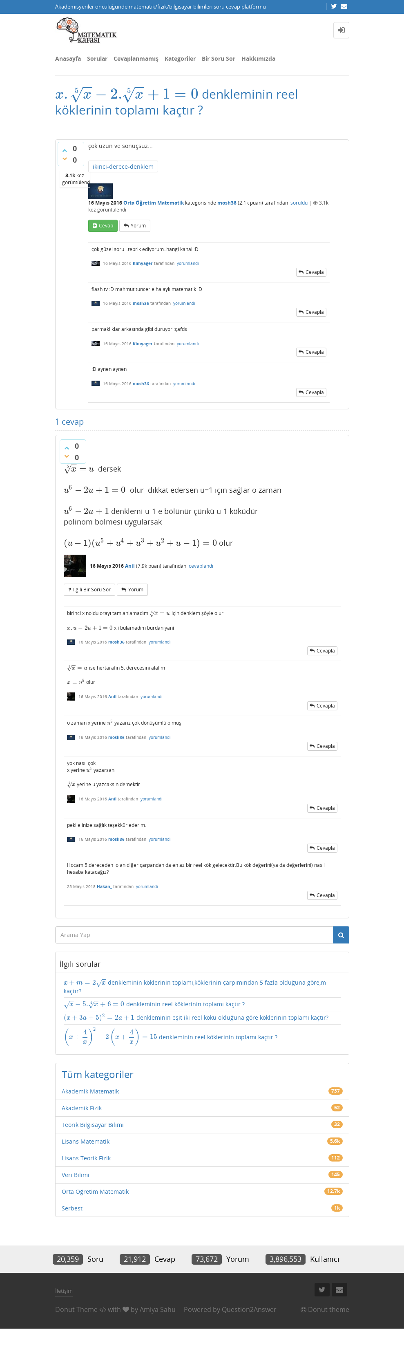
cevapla (315, 272)
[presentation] (127, 94)
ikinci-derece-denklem (123, 166)
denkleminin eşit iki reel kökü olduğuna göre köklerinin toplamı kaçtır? (196, 1018)
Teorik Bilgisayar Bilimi (93, 1125)
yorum (138, 225)
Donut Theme (76, 1309)
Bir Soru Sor (218, 58)
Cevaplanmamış (136, 58)
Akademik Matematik (90, 1091)
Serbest (72, 1208)
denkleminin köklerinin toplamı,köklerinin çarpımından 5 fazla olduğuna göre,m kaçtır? (195, 987)
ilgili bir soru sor (92, 589)
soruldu (299, 202)
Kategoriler (180, 58)
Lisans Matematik (85, 1141)
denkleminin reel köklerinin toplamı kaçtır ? (154, 1004)
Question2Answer (249, 1309)
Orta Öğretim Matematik (153, 202)
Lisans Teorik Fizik (86, 1158)
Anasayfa (68, 58)
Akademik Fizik (82, 1108)
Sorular (97, 58)
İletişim (64, 1290)
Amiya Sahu (158, 1309)
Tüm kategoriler (98, 1074)
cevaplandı (201, 565)
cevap (106, 225)
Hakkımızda (258, 58)
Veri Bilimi (75, 1175)
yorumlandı (188, 263)
